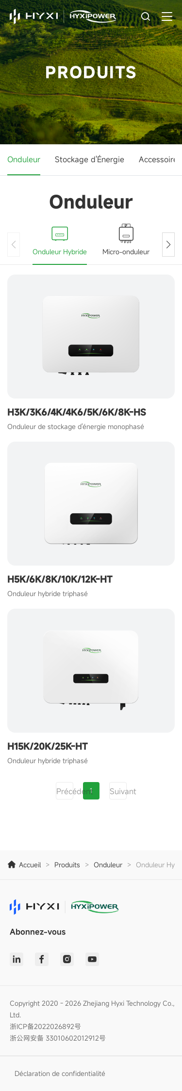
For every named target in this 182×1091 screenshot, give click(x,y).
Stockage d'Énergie (89, 159)
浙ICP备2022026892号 (45, 1026)
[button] (168, 244)
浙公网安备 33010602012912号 (58, 1038)
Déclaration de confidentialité (60, 1073)
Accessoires (160, 159)
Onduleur (23, 159)
